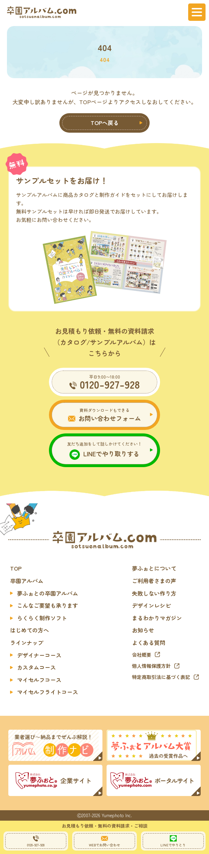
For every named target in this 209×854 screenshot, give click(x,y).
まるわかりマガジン (157, 618)
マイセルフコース (39, 679)
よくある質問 (148, 642)
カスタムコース (36, 667)
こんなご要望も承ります (47, 605)
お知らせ (143, 630)
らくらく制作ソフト (42, 618)
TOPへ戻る (105, 122)
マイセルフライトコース (47, 692)
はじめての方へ (29, 630)
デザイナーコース (39, 655)
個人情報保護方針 (151, 665)
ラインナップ (26, 642)
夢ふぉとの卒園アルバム (47, 593)
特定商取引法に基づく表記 (161, 676)
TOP (16, 568)
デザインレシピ (151, 605)
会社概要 (141, 654)
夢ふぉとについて (154, 568)
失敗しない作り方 (154, 593)
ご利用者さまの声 (154, 581)
